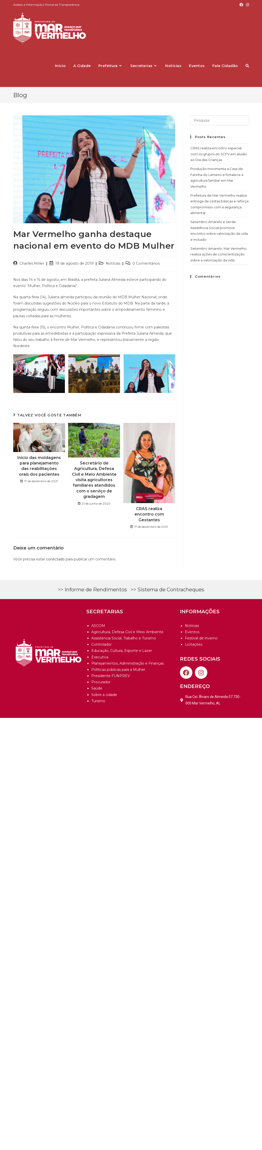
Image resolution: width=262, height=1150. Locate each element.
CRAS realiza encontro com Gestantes (149, 514)
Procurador (101, 682)
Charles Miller (31, 263)
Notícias (113, 263)
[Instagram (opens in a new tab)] (247, 4)
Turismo (98, 701)
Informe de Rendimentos (96, 590)
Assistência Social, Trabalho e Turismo (123, 638)
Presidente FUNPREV (110, 676)
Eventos (192, 632)
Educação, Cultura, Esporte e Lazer (121, 650)
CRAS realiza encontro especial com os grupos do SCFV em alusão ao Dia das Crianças (218, 154)
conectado (55, 559)
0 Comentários (146, 263)
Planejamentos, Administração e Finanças (127, 663)
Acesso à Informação (28, 4)
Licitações (193, 644)
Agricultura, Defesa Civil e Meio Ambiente (127, 632)
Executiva (99, 657)
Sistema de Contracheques (170, 590)
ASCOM (98, 625)
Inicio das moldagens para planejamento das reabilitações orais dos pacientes (39, 466)
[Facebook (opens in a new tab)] (241, 4)
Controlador (101, 644)
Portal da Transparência (62, 4)
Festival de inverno (201, 638)
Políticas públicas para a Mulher (118, 669)
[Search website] (247, 65)
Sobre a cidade (104, 694)
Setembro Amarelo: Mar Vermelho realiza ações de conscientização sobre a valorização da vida (218, 254)
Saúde (96, 688)
